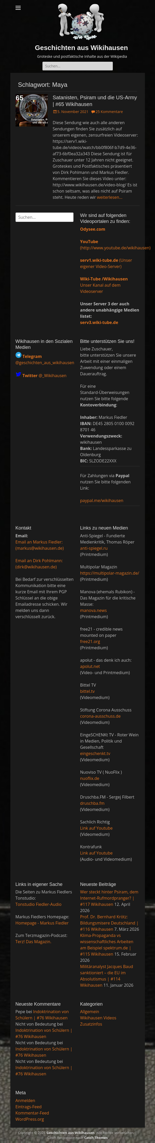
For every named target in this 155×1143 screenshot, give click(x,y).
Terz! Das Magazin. (33, 941)
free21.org (90, 641)
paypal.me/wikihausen (101, 500)
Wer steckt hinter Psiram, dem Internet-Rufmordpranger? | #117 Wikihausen (109, 898)
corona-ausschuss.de (100, 716)
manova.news (93, 610)
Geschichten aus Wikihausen (81, 48)
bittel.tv (87, 691)
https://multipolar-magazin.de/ (109, 573)
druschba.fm (92, 803)
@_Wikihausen (45, 375)
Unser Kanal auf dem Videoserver (104, 285)
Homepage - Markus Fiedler (42, 923)
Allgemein (89, 1011)
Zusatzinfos (91, 1024)
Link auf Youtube (96, 828)
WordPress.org (30, 1119)
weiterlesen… (110, 197)
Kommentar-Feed (32, 1113)
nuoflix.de (89, 778)
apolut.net (90, 666)
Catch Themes (96, 1137)
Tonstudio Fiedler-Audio (39, 904)
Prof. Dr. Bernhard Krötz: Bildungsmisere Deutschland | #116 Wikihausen (109, 923)
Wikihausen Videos (98, 1018)
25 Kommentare (109, 111)
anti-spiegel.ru (94, 548)
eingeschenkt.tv (95, 753)
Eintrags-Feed (29, 1107)
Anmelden (25, 1100)
